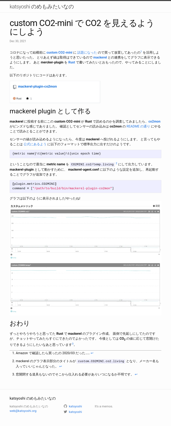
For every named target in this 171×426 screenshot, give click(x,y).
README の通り (138, 126)
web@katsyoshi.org (23, 410)
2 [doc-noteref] (116, 163)
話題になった (87, 52)
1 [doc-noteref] (141, 51)
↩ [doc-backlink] (92, 353)
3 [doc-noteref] (73, 343)
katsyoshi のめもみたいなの (42, 6)
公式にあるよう (35, 144)
